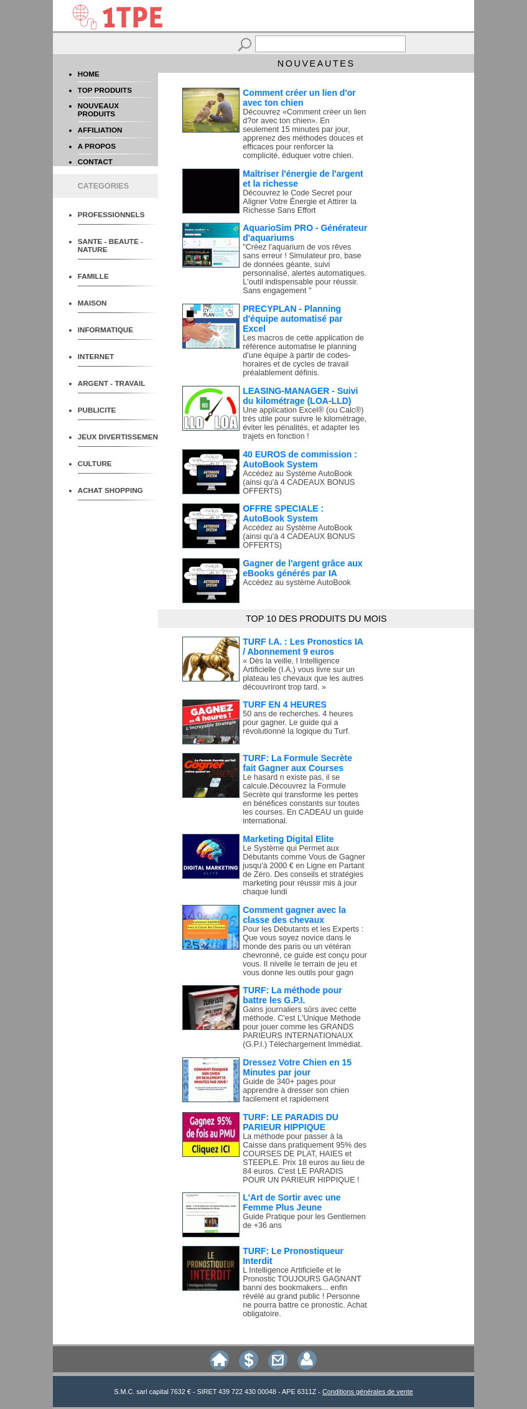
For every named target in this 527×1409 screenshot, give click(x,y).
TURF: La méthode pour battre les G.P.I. (292, 995)
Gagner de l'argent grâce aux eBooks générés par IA (302, 568)
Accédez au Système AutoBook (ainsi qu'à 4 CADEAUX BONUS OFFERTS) (299, 482)
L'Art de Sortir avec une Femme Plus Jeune (291, 1202)
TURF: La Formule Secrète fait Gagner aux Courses (297, 763)
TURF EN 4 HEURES (285, 704)
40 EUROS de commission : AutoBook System (300, 459)
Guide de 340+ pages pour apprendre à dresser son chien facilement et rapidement (296, 1090)
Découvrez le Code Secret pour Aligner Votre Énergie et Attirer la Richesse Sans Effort (300, 202)
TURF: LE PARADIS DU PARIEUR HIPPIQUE (290, 1122)
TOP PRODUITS (105, 90)
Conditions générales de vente (367, 1391)
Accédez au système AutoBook (297, 582)
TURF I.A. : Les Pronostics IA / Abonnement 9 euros (303, 647)
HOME (89, 74)
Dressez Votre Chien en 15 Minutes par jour (297, 1067)
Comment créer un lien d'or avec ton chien (299, 98)
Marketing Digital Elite (288, 839)
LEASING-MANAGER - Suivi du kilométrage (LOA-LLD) (300, 396)
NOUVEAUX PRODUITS (98, 109)
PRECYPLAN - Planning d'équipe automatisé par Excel (292, 319)
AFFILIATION (100, 130)
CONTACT (95, 161)
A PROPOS (97, 146)
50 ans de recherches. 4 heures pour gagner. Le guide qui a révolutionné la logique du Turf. (298, 722)
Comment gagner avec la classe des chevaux (294, 915)
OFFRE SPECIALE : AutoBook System (283, 513)
